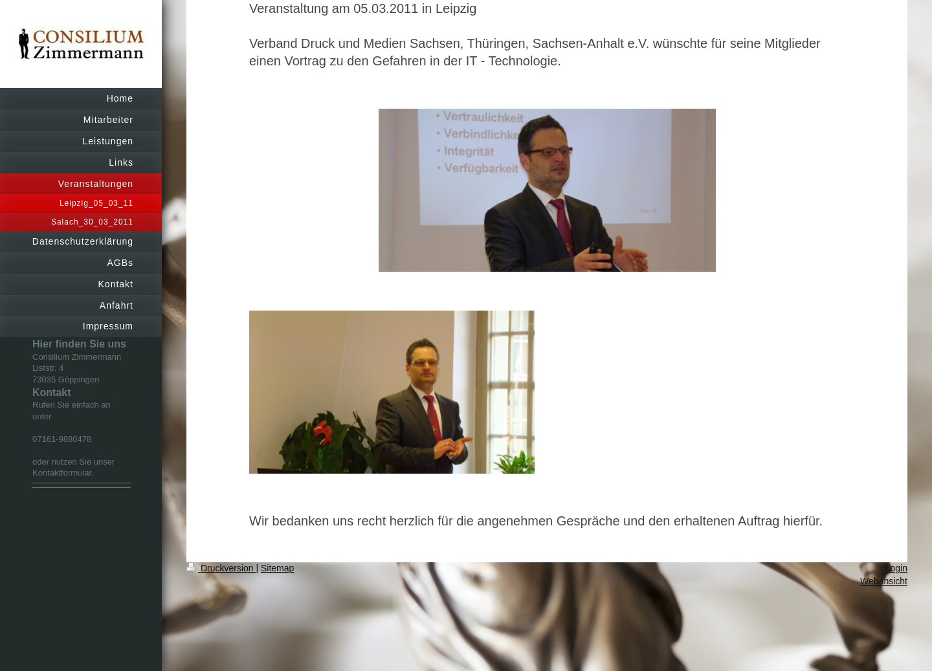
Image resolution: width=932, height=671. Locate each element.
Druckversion (221, 568)
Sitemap (277, 568)
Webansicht (883, 581)
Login (896, 568)
